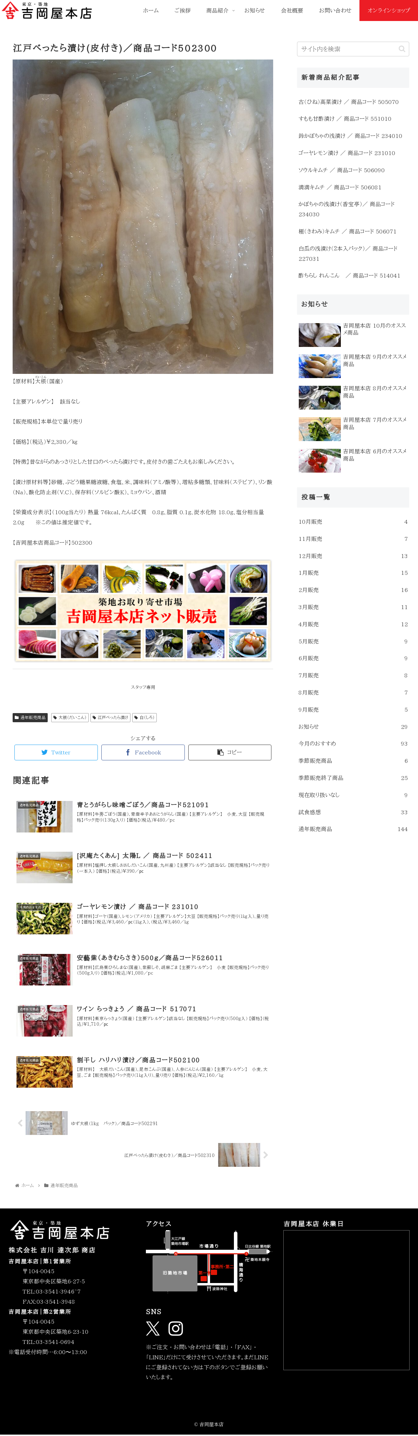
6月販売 (353, 658)
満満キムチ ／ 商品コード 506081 (340, 187)
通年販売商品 (30, 717)
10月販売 (353, 522)
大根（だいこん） (70, 717)
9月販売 (353, 710)
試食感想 (353, 812)
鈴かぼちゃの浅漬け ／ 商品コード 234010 (350, 136)
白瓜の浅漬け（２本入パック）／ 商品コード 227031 (347, 254)
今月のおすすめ (353, 744)
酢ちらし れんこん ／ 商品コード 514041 (349, 275)
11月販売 (353, 539)
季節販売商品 (353, 761)
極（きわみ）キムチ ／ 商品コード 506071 (347, 231)
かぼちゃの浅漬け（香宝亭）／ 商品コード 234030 (346, 209)
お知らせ (353, 727)
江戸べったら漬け (111, 717)
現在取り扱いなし (353, 795)
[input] (353, 49)
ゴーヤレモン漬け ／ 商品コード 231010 (346, 153)
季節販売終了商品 (353, 778)
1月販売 (353, 573)
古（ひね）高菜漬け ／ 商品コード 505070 (348, 102)
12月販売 (353, 556)
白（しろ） (144, 717)
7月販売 (353, 675)
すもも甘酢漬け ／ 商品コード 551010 (344, 118)
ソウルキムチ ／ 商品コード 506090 (341, 170)
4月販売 (353, 624)
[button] (402, 49)
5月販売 (353, 641)
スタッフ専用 (143, 687)
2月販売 (353, 590)
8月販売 (353, 693)
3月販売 (353, 607)
